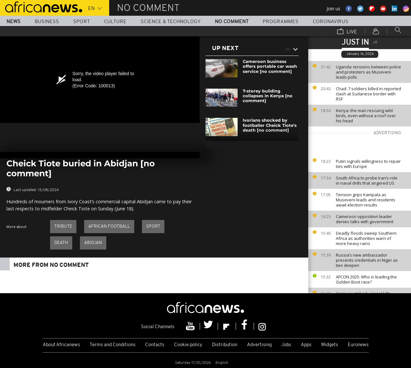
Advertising (259, 345)
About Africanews (61, 345)
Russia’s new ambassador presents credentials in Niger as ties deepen (367, 260)
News (13, 21)
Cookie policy (188, 345)
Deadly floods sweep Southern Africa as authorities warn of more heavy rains (366, 238)
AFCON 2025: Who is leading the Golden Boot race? (366, 279)
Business (47, 21)
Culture (115, 21)
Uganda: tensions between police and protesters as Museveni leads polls (368, 72)
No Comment (232, 21)
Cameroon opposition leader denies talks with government (364, 219)
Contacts (154, 345)
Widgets (329, 345)
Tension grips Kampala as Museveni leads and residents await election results (365, 199)
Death (61, 243)
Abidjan (93, 243)
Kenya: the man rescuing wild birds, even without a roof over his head (366, 115)
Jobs (286, 345)
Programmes (281, 21)
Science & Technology (171, 21)
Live (347, 32)
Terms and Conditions (113, 345)
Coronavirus (330, 21)
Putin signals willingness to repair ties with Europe (368, 164)
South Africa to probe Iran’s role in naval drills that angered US (367, 180)
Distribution (224, 345)
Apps (306, 345)
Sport (81, 21)
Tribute (63, 226)
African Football (109, 226)
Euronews (358, 345)
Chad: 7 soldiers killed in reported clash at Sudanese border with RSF (368, 93)
